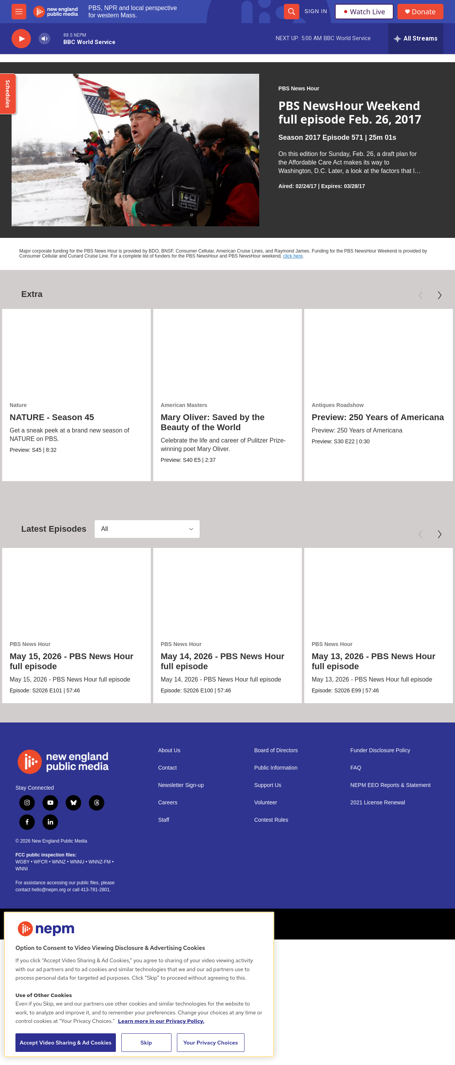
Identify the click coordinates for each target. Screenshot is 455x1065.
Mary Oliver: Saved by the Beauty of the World (213, 422)
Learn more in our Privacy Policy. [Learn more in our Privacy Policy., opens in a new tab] (161, 1021)
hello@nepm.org (49, 889)
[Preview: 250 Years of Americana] (378, 351)
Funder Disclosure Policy (380, 750)
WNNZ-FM (99, 861)
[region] (139, 984)
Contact (167, 768)
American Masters (184, 405)
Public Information (275, 768)
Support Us (267, 785)
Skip (146, 1042)
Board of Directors (276, 750)
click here (293, 256)
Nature (18, 405)
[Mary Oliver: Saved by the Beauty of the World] (227, 351)
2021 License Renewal (377, 803)
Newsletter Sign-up (181, 785)
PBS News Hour (298, 88)
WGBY (22, 861)
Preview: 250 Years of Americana (378, 417)
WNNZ (59, 861)
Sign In (315, 11)
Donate (424, 12)
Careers (167, 803)
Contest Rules (271, 820)
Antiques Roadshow (338, 405)
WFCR (41, 861)
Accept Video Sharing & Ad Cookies (66, 1042)
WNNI (21, 868)
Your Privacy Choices (210, 1042)
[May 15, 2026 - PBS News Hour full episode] (76, 590)
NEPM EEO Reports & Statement (390, 785)
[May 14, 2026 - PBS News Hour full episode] (227, 590)
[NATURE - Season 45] (76, 351)
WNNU (77, 861)
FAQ (355, 768)
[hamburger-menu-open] (19, 11)
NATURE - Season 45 (52, 417)
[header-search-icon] (291, 11)
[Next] (439, 295)
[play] (21, 38)
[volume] (44, 38)
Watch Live (364, 11)
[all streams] (415, 38)
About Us (169, 750)
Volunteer (265, 803)
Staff (163, 820)
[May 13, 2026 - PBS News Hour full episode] (378, 590)
